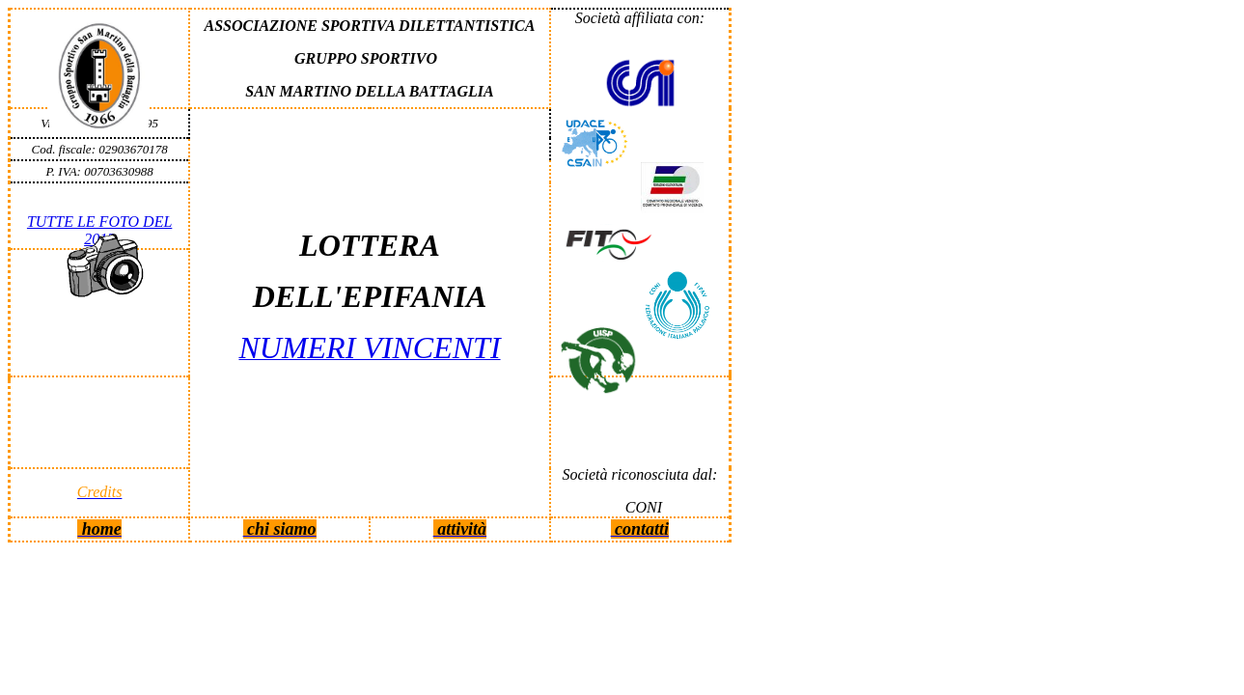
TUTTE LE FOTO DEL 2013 (99, 230)
